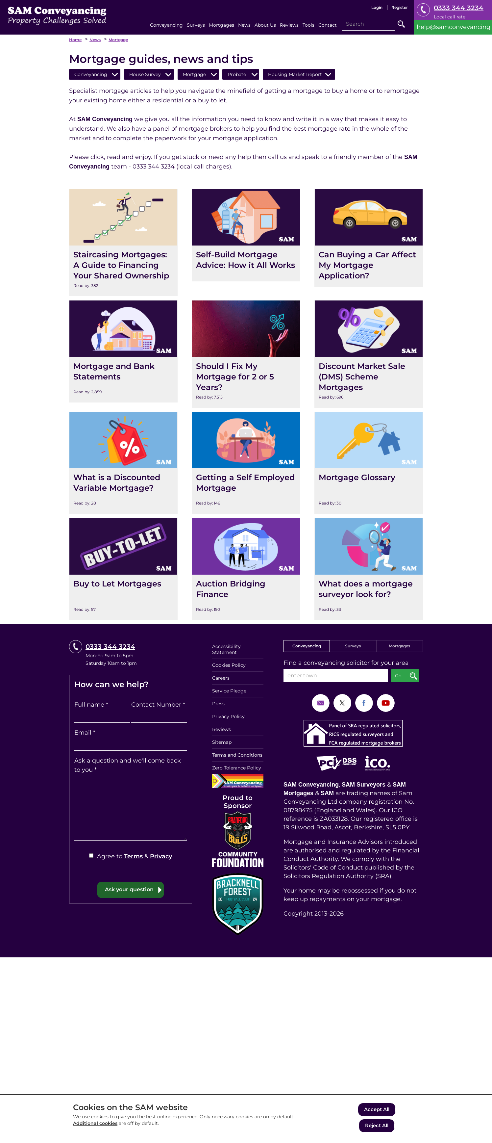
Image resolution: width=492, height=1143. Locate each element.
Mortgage (118, 39)
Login (376, 7)
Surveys (353, 645)
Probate (237, 74)
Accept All (377, 1110)
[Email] (130, 744)
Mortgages (399, 645)
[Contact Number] (159, 716)
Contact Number (158, 704)
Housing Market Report (295, 74)
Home (75, 39)
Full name (91, 704)
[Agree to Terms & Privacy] (91, 855)
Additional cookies (95, 1125)
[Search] (368, 24)
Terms (133, 856)
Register (399, 7)
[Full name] (102, 716)
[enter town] (335, 675)
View (77, 193)
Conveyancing (90, 74)
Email (84, 732)
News (95, 39)
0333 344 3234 (458, 8)
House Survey (145, 74)
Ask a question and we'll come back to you (127, 765)
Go (401, 24)
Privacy (161, 856)
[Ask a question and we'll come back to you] (130, 808)
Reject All (376, 1126)
